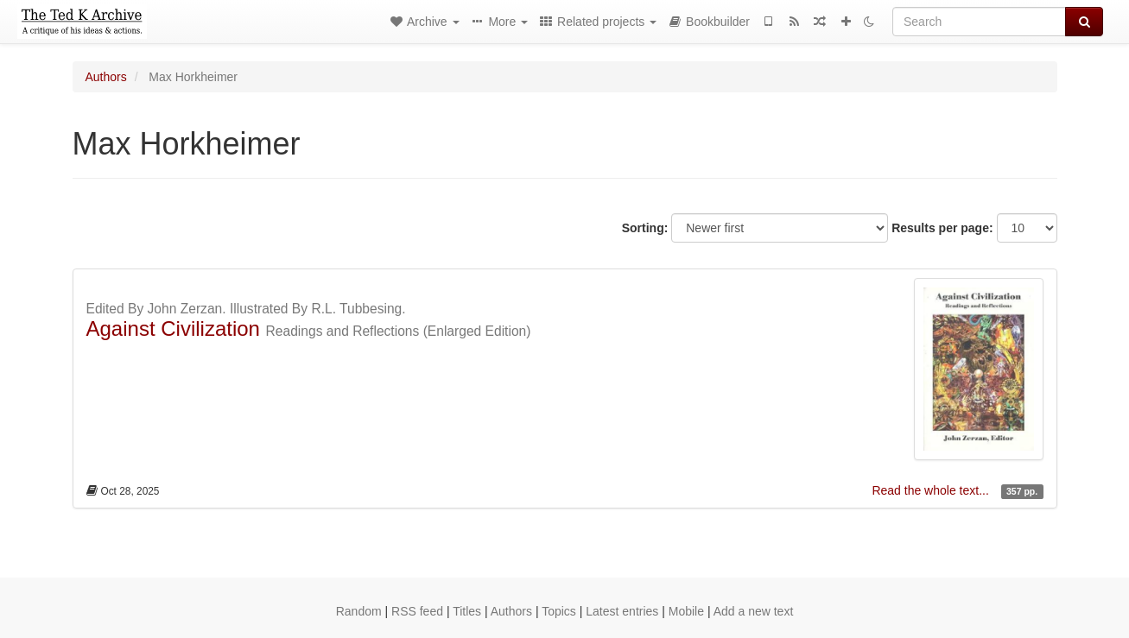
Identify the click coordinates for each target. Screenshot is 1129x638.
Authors (106, 77)
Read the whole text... (932, 490)
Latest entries (622, 611)
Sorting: (645, 228)
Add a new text (754, 611)
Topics (559, 611)
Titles (467, 611)
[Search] (979, 21)
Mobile (686, 611)
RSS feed (417, 611)
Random (359, 611)
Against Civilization (173, 328)
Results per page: (942, 228)
